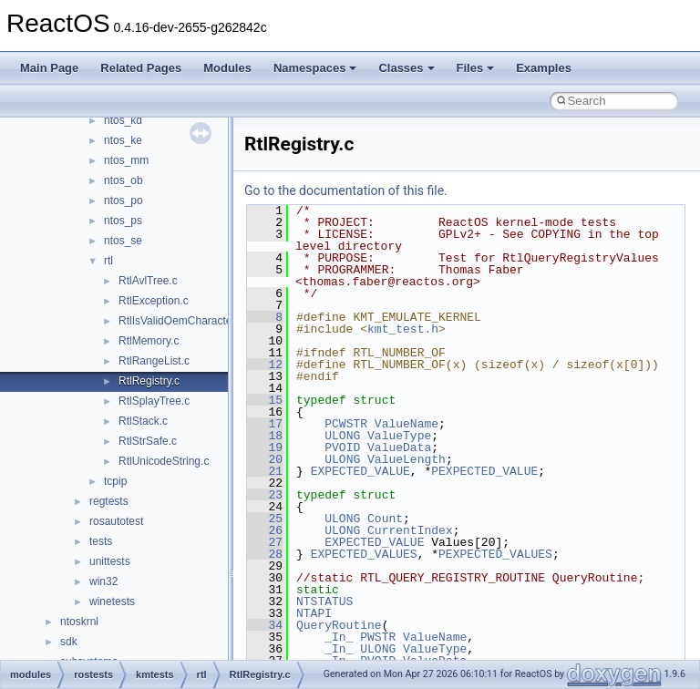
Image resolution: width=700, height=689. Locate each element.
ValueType (399, 435)
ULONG (342, 435)
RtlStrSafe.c (147, 441)
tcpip (115, 481)
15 (265, 400)
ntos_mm (126, 160)
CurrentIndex (410, 530)
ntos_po (123, 200)
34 (265, 625)
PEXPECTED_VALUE (484, 471)
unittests (109, 561)
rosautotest (116, 521)
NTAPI (314, 613)
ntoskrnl (79, 621)
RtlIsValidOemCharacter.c (180, 320)
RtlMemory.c (148, 340)
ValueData (399, 447)
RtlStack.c (143, 421)
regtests (109, 501)
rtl (108, 260)
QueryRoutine (339, 625)
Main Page (49, 68)
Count (385, 518)
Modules (227, 68)
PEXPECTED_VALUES (495, 554)
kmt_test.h (402, 329)
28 (265, 554)
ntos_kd (123, 120)
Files (476, 68)
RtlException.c (153, 300)
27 (265, 542)
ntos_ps (123, 220)
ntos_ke (123, 140)
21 (265, 471)
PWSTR (378, 637)
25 (265, 518)
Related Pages (140, 68)
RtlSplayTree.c (154, 401)
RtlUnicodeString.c (163, 461)
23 (265, 495)
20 (265, 459)
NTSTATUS (324, 601)
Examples (543, 68)
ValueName (406, 424)
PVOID (342, 447)
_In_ (338, 637)
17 (265, 424)
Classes (406, 68)
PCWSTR (345, 424)
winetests (112, 601)
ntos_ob (123, 180)
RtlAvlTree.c (148, 280)
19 (265, 447)
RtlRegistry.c (149, 381)
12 (265, 364)
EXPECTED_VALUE (360, 471)
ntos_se (123, 240)
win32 (103, 581)
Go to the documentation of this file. (346, 190)
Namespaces (315, 68)
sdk (68, 641)
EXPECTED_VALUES (364, 554)
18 (265, 435)
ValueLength (406, 459)
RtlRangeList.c (154, 361)
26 (265, 530)
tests (100, 541)
